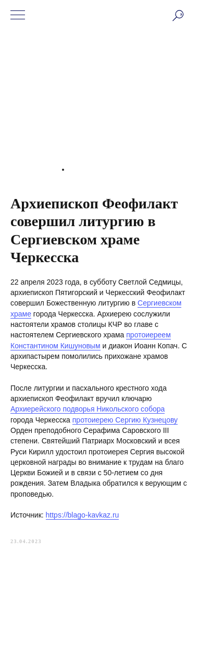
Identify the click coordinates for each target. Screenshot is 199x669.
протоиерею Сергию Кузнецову (125, 420)
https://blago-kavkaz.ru (82, 515)
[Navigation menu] (17, 15)
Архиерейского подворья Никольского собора (87, 409)
